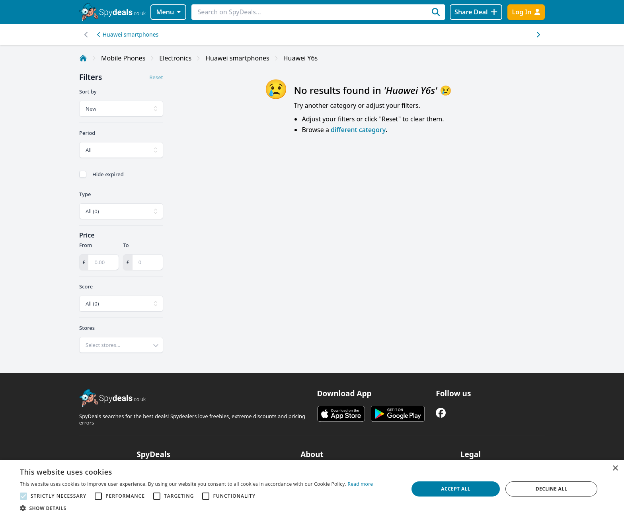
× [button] (615, 468)
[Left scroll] (538, 34)
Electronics (175, 58)
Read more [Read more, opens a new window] (360, 484)
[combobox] (121, 345)
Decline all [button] (551, 488)
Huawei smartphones (127, 34)
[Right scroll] (86, 34)
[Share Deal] (476, 12)
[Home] (83, 58)
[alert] (312, 489)
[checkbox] (82, 174)
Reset (156, 77)
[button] (196, 508)
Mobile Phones (123, 58)
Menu (168, 12)
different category (358, 129)
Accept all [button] (455, 488)
